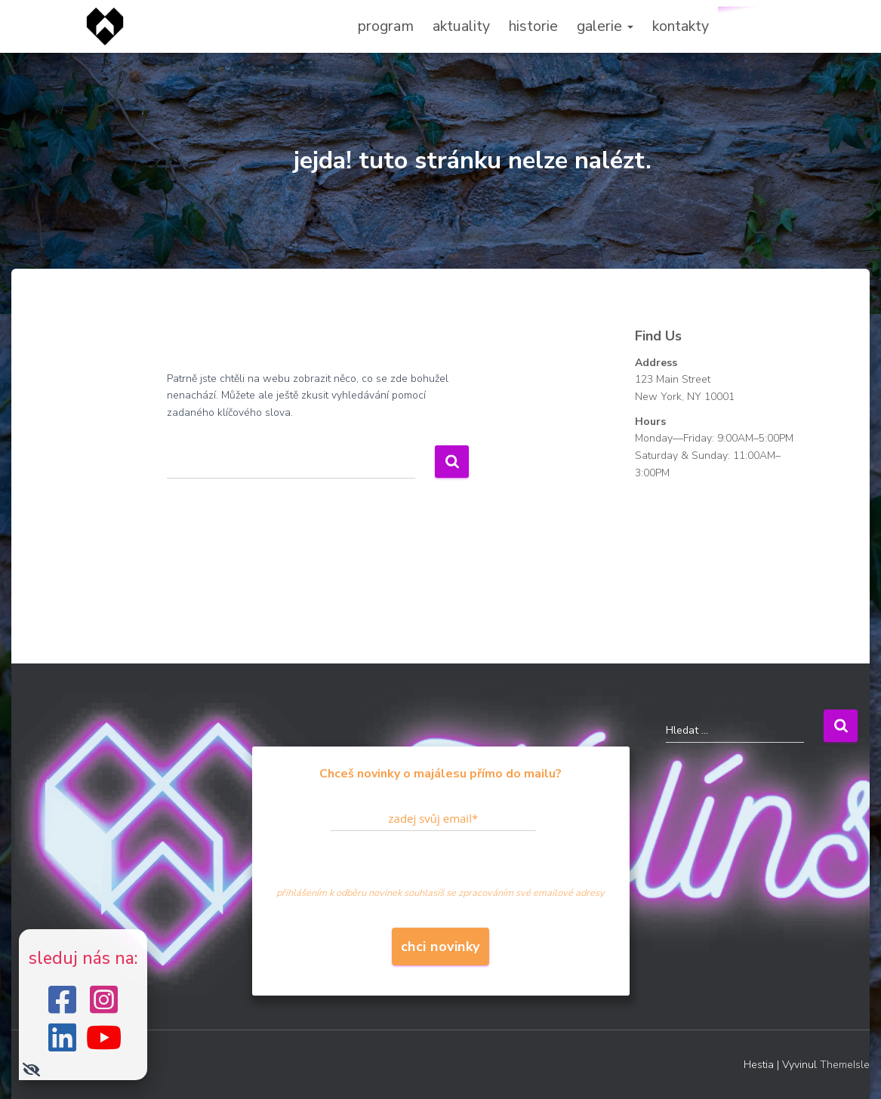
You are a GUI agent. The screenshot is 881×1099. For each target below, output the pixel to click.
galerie (605, 26)
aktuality (461, 26)
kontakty (680, 26)
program (386, 26)
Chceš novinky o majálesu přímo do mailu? (440, 773)
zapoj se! (756, 26)
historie (533, 26)
